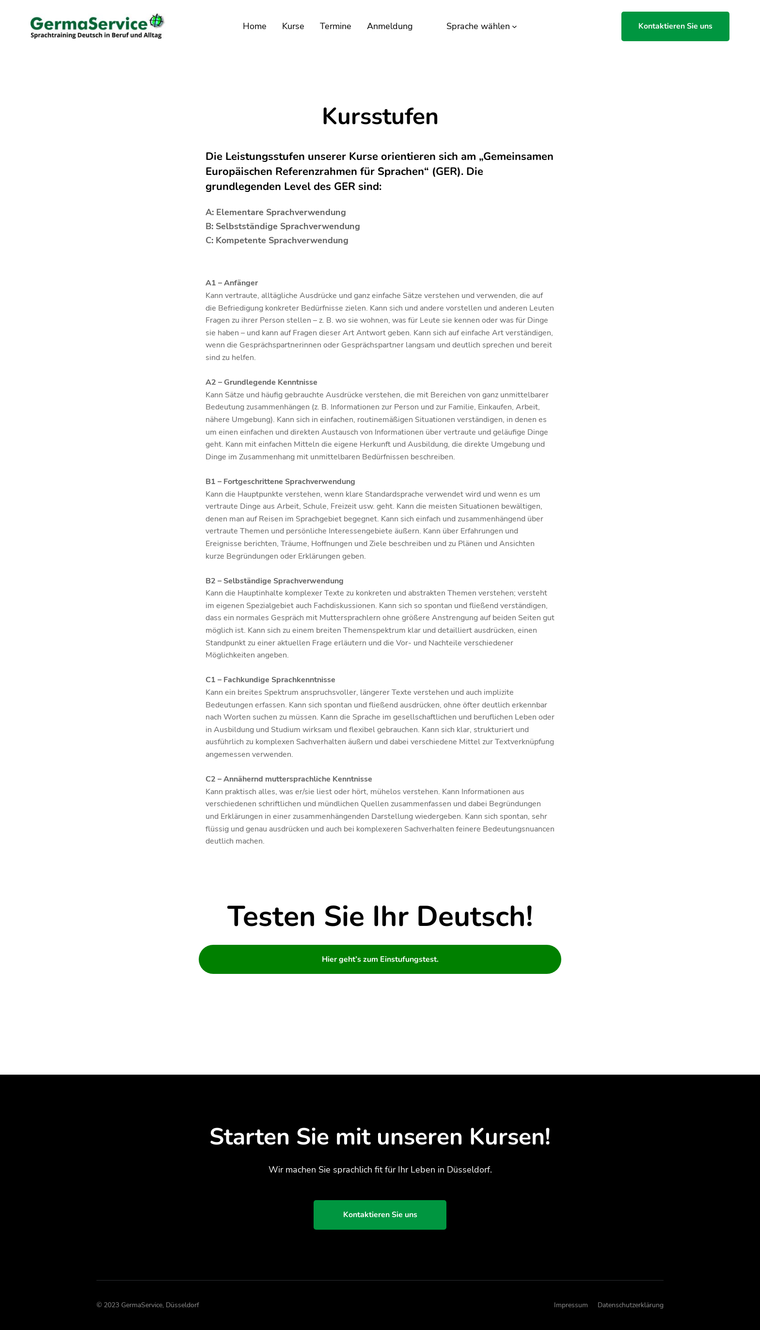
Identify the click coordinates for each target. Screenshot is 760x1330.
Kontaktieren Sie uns (675, 26)
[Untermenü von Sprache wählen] (514, 26)
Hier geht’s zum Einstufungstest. (380, 959)
